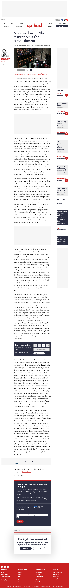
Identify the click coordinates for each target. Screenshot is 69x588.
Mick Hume (38, 580)
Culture (19, 574)
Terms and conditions (5, 576)
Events (50, 23)
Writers (13, 23)
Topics (4, 23)
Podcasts (6, 26)
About (2, 572)
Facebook (62, 20)
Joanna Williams (39, 576)
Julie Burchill (61, 132)
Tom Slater (60, 202)
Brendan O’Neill (39, 572)
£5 (35, 345)
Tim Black (38, 581)
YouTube (67, 20)
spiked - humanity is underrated (34, 26)
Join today (25, 548)
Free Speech (21, 580)
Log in (57, 19)
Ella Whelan (38, 578)
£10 (39, 345)
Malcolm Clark (61, 112)
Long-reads (19, 26)
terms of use (30, 586)
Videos (21, 23)
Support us (62, 26)
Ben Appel (59, 93)
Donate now (38, 353)
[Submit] (16, 20)
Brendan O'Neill (61, 156)
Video (58, 228)
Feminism (20, 578)
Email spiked (55, 580)
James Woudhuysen (62, 178)
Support (20, 521)
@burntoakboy (26, 472)
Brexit (19, 576)
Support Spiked (4, 574)
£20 (43, 345)
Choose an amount (41, 349)
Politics (59, 180)
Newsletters (62, 23)
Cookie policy (4, 580)
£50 (48, 345)
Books (50, 26)
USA (31, 70)
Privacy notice (4, 578)
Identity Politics (61, 113)
